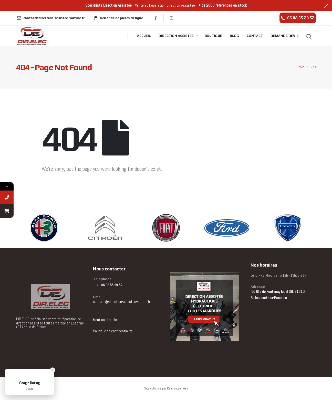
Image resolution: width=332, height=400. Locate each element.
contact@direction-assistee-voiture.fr (121, 301)
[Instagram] (172, 18)
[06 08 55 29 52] (297, 18)
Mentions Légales (106, 319)
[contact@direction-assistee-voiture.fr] (50, 18)
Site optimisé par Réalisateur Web (166, 388)
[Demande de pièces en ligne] (118, 18)
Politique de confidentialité (113, 331)
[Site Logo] (32, 36)
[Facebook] (156, 18)
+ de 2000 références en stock (222, 5)
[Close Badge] (52, 370)
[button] (309, 36)
